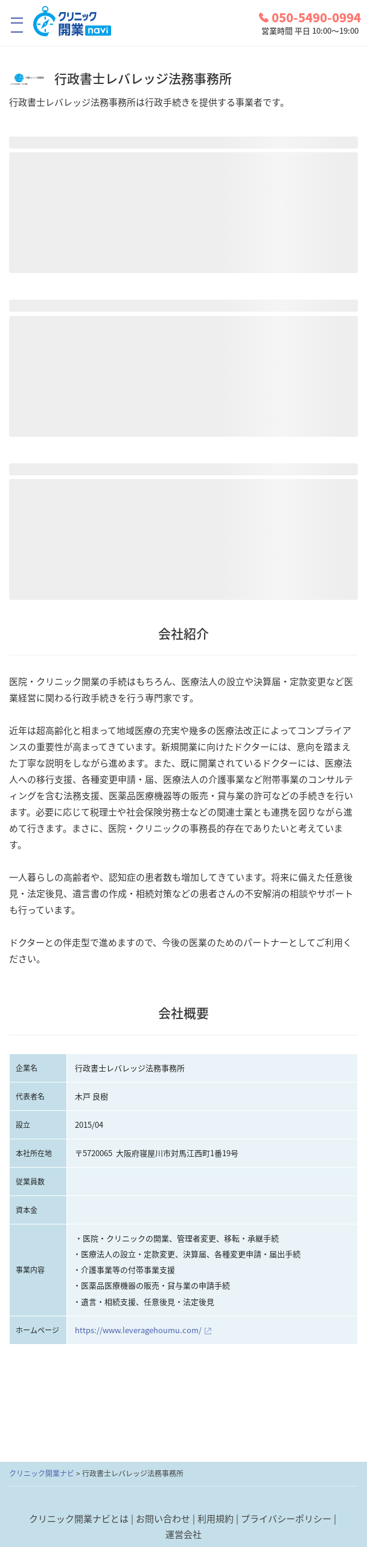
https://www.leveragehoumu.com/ (138, 1330)
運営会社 (183, 1534)
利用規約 (215, 1518)
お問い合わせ (163, 1518)
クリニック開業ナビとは (79, 1518)
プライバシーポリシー (286, 1518)
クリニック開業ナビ (41, 1473)
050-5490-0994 (310, 17)
